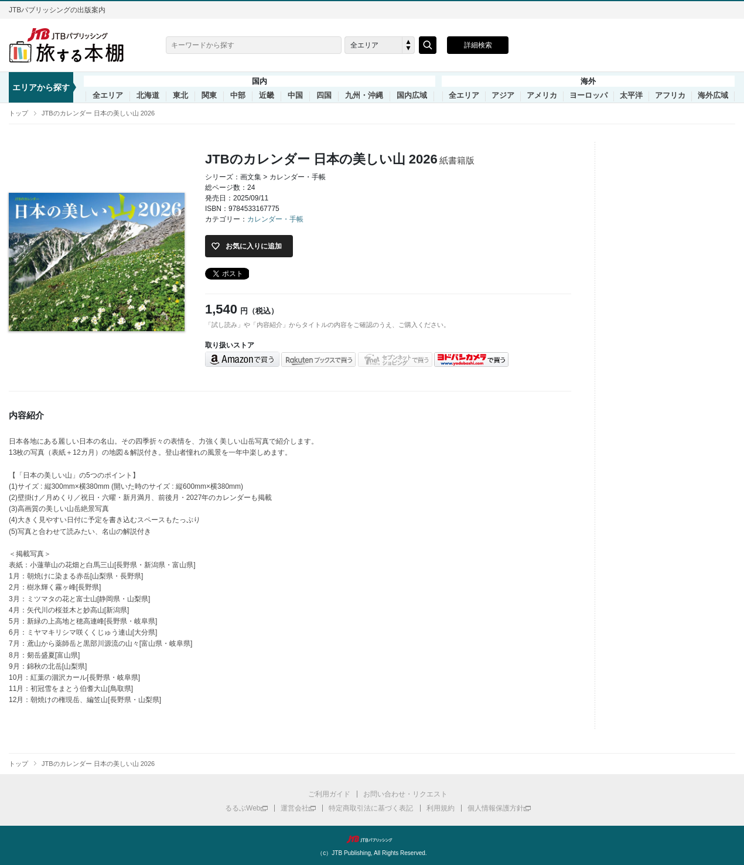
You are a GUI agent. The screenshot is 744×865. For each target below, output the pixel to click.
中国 (295, 95)
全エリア (108, 95)
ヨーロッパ (588, 95)
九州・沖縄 (364, 95)
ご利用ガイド (329, 794)
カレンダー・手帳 (275, 219)
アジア (503, 95)
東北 (180, 95)
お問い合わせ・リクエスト (405, 794)
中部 (237, 95)
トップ (18, 113)
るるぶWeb (242, 808)
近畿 (266, 95)
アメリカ (542, 95)
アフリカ (670, 95)
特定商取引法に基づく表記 (371, 808)
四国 (324, 95)
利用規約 (440, 808)
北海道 (147, 95)
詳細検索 (478, 45)
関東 (209, 95)
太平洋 (631, 95)
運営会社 (295, 808)
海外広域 (713, 95)
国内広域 (412, 95)
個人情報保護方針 (495, 808)
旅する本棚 (73, 45)
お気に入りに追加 (254, 246)
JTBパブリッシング (372, 839)
